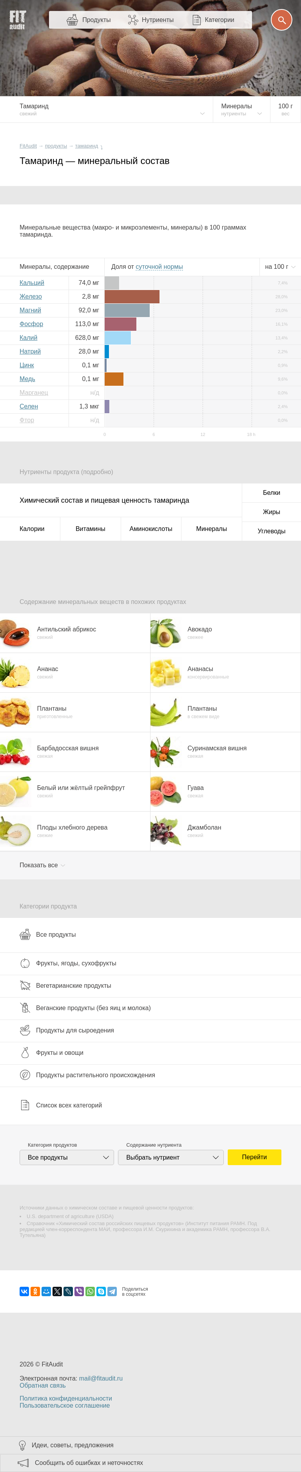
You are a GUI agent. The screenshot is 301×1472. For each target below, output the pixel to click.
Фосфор (31, 324)
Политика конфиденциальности (66, 1398)
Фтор (27, 420)
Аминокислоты (151, 528)
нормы (159, 266)
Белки (271, 492)
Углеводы (272, 531)
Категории (219, 19)
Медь (27, 379)
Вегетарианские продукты (65, 985)
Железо (31, 296)
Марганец (34, 392)
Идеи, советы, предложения (73, 1445)
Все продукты (48, 934)
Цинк (27, 365)
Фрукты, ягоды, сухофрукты (68, 963)
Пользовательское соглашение (65, 1405)
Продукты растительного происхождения (87, 1074)
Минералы (211, 528)
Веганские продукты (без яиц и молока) (85, 1007)
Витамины (90, 528)
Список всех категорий (61, 1105)
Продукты (96, 19)
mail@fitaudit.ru (101, 1378)
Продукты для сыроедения (67, 1030)
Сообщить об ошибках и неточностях (89, 1462)
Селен (29, 406)
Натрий (30, 351)
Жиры (271, 512)
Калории (32, 528)
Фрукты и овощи (51, 1052)
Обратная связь (43, 1385)
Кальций (32, 282)
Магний (30, 310)
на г (277, 266)
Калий (28, 337)
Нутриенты (158, 19)
